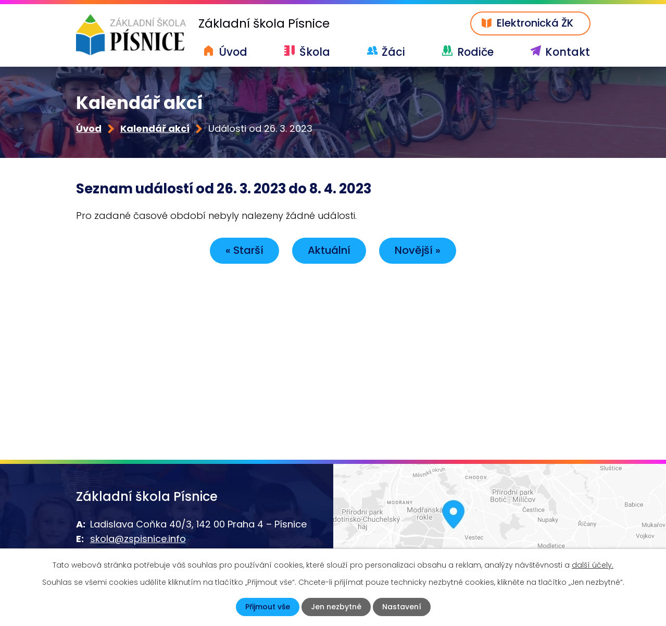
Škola (314, 51)
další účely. (592, 565)
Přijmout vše (267, 607)
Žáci (393, 51)
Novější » (418, 250)
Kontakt (567, 51)
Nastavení (401, 607)
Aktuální (329, 250)
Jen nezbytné (336, 607)
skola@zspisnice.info (138, 538)
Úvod (233, 51)
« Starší (244, 250)
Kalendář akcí (155, 128)
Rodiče (475, 51)
